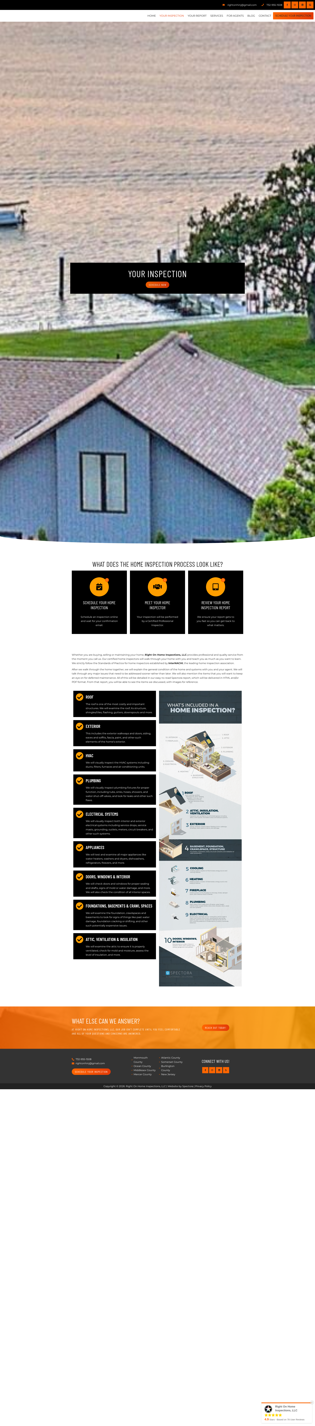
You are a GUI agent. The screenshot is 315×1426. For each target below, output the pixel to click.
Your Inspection (165, 15)
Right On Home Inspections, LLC (146, 1086)
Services (210, 15)
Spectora (187, 1086)
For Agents (228, 15)
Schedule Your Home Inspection (99, 605)
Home (145, 15)
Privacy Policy (203, 1086)
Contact (258, 15)
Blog (244, 15)
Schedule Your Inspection (289, 16)
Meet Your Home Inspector (157, 605)
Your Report (190, 15)
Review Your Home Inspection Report (215, 605)
